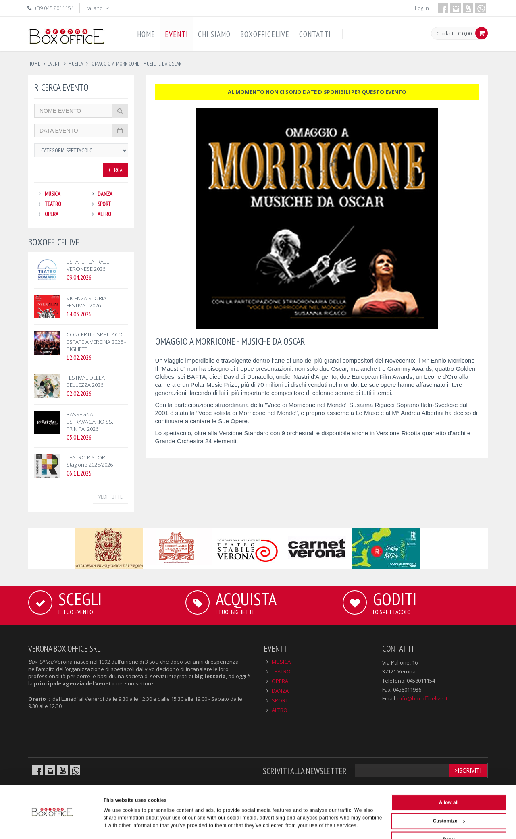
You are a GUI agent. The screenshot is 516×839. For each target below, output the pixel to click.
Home (34, 63)
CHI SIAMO (214, 34)
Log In (422, 8)
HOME (146, 34)
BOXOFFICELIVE (264, 34)
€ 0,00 (465, 33)
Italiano (97, 8)
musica (75, 63)
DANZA (105, 193)
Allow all (449, 783)
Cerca (116, 170)
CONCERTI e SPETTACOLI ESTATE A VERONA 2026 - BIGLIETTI (97, 342)
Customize (449, 802)
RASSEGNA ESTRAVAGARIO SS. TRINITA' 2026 (90, 421)
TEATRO (53, 204)
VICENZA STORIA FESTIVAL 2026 (86, 302)
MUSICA (52, 193)
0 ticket (445, 34)
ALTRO (104, 214)
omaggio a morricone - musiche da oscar (135, 63)
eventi (54, 63)
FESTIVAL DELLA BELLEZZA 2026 (86, 381)
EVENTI (176, 34)
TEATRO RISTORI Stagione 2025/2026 (90, 461)
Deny (448, 820)
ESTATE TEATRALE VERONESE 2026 (88, 265)
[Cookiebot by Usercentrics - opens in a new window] (52, 824)
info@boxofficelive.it (422, 698)
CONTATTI (315, 34)
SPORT (104, 204)
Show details (119, 824)
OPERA (51, 214)
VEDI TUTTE (110, 496)
